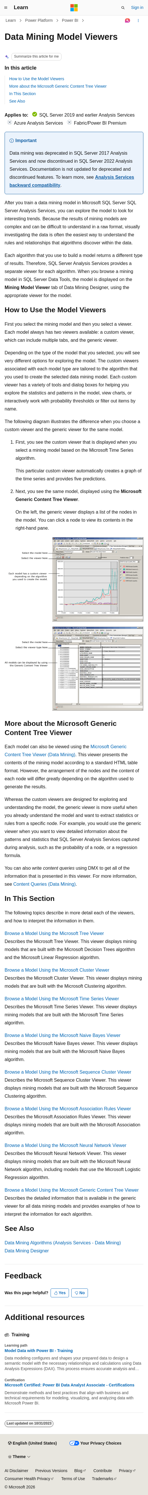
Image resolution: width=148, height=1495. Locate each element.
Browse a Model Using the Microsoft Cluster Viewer (57, 970)
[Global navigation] (5, 8)
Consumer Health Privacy (27, 1478)
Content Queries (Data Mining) (44, 884)
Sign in (137, 7)
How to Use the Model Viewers (36, 78)
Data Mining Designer (27, 1250)
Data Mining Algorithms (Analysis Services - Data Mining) (63, 1242)
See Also (17, 101)
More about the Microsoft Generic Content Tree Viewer (58, 86)
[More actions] (138, 20)
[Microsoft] (74, 7)
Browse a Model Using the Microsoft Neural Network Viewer (65, 1145)
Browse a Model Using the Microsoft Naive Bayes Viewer (62, 1035)
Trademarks (102, 1478)
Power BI (70, 20)
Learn (11, 20)
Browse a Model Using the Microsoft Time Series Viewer (62, 998)
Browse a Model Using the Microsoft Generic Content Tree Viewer (72, 1190)
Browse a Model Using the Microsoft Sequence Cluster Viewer (68, 1072)
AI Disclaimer (16, 1470)
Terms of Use (73, 1478)
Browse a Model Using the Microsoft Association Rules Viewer (68, 1108)
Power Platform (39, 20)
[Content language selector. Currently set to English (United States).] (32, 1443)
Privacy (125, 1470)
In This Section (22, 93)
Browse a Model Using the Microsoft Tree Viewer (54, 933)
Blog (78, 1470)
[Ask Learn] (127, 20)
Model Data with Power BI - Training (39, 1350)
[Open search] (123, 8)
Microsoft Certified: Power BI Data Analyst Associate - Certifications (69, 1385)
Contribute (102, 1470)
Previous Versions (51, 1470)
